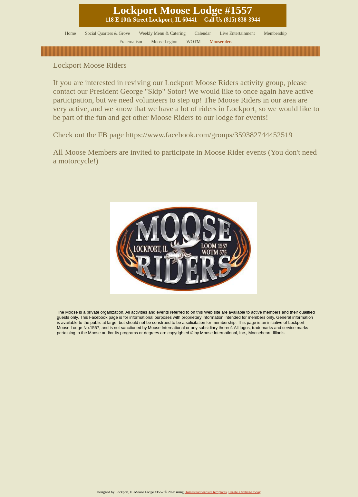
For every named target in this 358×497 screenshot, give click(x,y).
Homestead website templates (206, 492)
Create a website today (244, 492)
